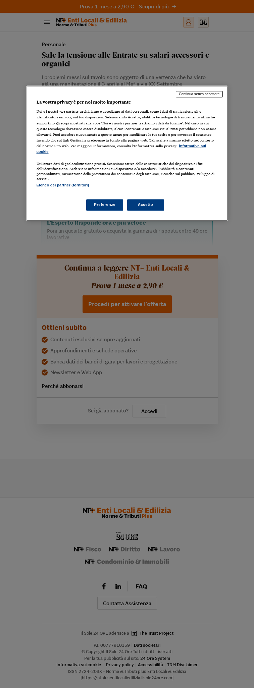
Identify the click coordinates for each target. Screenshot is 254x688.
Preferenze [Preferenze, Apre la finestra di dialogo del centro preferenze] (104, 205)
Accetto (145, 205)
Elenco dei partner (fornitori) (63, 185)
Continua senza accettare (199, 94)
